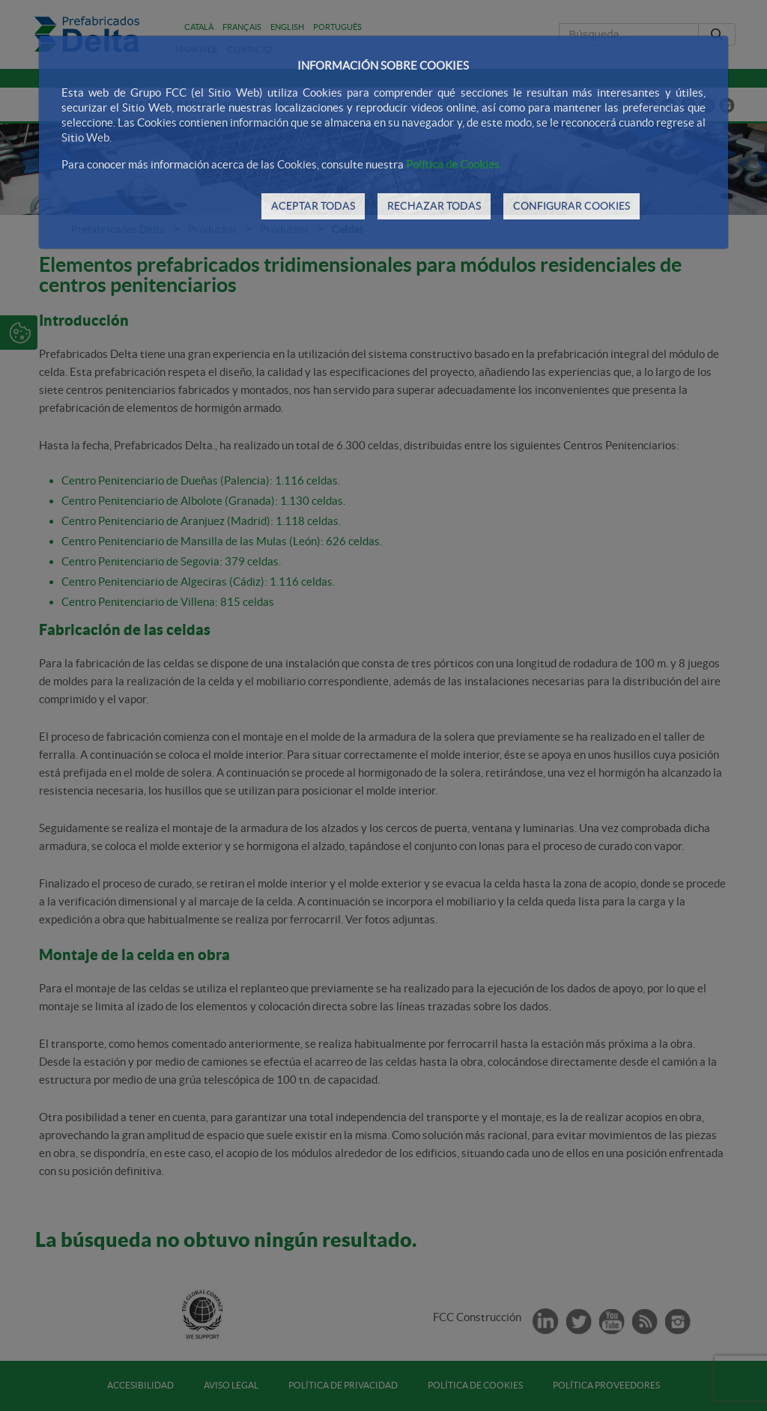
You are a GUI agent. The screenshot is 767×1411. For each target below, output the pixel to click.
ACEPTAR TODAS (313, 206)
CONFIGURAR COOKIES (571, 206)
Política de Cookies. (454, 164)
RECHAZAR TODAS (434, 206)
